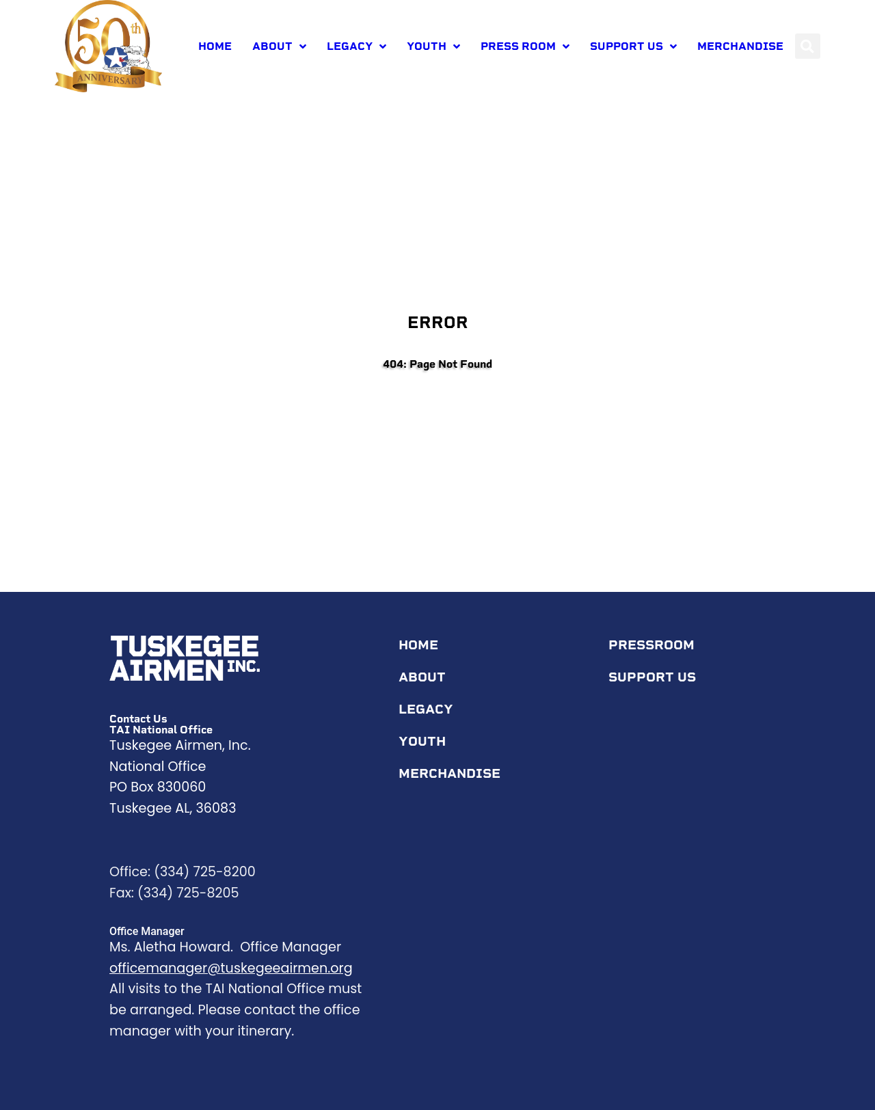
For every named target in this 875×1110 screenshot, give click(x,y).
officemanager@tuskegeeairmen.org (231, 968)
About (279, 46)
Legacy (356, 46)
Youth (433, 46)
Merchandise (740, 46)
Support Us (633, 46)
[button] (807, 46)
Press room (525, 46)
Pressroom (654, 645)
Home (215, 46)
